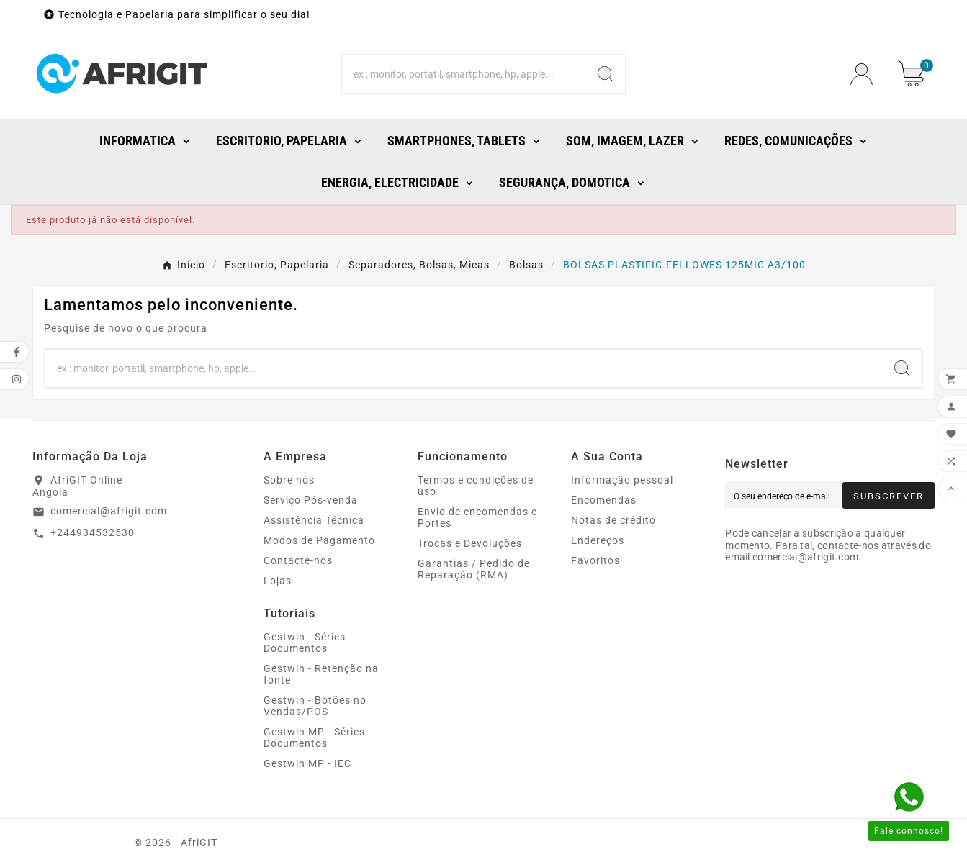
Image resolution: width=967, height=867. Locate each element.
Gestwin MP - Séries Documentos (314, 737)
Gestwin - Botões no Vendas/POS (315, 705)
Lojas (278, 580)
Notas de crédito (613, 520)
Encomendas (604, 500)
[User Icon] (865, 74)
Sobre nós (289, 480)
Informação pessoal (622, 480)
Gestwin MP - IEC (307, 763)
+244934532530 (92, 532)
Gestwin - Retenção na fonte (321, 674)
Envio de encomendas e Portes (477, 517)
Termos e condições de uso (476, 485)
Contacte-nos (298, 560)
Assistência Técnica (314, 520)
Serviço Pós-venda (311, 500)
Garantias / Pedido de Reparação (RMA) (474, 569)
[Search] (464, 74)
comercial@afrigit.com (108, 511)
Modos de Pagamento (319, 540)
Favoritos (595, 560)
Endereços (597, 540)
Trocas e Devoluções (470, 543)
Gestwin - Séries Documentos (305, 642)
